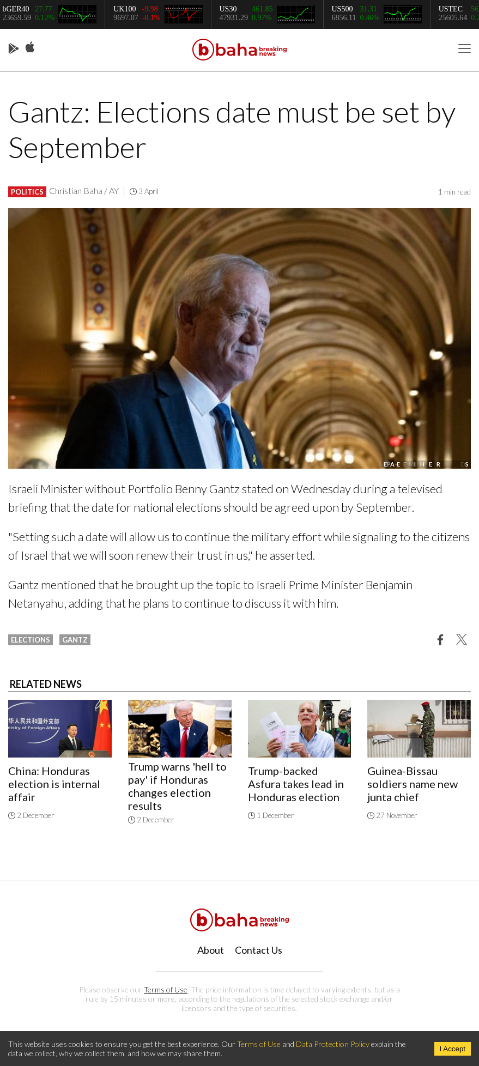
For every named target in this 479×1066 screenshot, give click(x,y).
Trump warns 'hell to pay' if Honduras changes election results (177, 786)
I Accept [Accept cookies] (452, 1049)
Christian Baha (75, 190)
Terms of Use (165, 989)
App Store (30, 47)
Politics (27, 191)
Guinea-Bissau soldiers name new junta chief (412, 783)
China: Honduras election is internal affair (54, 783)
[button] (440, 639)
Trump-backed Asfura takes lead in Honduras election (296, 783)
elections (30, 639)
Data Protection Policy (332, 1044)
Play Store (13, 49)
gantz (75, 639)
